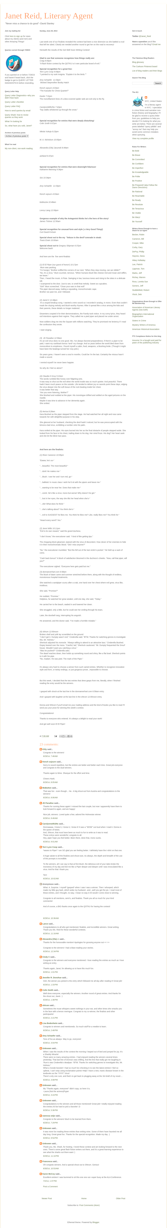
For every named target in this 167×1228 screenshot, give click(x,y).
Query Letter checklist (14, 102)
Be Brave (136, 155)
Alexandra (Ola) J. (50, 939)
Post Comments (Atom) (89, 1205)
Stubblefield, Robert (140, 290)
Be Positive (137, 181)
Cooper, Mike (138, 243)
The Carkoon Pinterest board (144, 66)
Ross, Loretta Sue (140, 282)
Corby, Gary (137, 247)
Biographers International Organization (143, 315)
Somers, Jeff (137, 286)
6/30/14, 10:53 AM (51, 1168)
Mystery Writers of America (143, 325)
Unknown (46, 1048)
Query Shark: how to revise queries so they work (16, 116)
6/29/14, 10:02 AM (51, 878)
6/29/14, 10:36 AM (51, 918)
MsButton (46, 788)
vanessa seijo (48, 1116)
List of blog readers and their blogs (147, 71)
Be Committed (138, 159)
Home (83, 1198)
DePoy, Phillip (138, 252)
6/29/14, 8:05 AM (50, 782)
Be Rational (137, 191)
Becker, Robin (138, 234)
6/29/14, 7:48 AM (50, 756)
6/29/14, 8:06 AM (50, 797)
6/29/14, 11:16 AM (51, 933)
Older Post (120, 1198)
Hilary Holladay (138, 260)
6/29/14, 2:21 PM (50, 1018)
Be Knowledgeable (140, 172)
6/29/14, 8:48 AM (50, 818)
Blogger (96, 1222)
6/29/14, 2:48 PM (50, 1030)
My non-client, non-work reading (19, 148)
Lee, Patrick (137, 264)
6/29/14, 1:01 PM (50, 972)
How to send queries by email (17, 110)
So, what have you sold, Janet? (18, 126)
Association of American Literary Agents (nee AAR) (146, 308)
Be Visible (136, 213)
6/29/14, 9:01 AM (50, 842)
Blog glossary (138, 62)
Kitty (44, 749)
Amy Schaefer (48, 1036)
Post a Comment (50, 1186)
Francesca (47, 1161)
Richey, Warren (138, 277)
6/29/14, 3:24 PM (50, 1095)
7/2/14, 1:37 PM (50, 1181)
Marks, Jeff (137, 273)
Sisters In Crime (139, 320)
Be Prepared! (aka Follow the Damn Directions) (144, 186)
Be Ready (136, 200)
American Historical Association (145, 329)
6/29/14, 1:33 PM (50, 985)
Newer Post (47, 1198)
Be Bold (135, 151)
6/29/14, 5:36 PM (50, 1110)
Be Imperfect (137, 168)
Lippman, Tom (138, 269)
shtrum (45, 1005)
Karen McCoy (48, 1174)
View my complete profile (143, 138)
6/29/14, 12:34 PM (51, 951)
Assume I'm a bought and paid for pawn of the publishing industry (146, 341)
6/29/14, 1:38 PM (50, 1000)
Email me (157, 44)
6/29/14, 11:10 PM (51, 1156)
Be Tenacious (138, 209)
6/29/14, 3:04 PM (50, 1043)
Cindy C (46, 957)
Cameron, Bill (138, 239)
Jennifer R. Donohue (52, 977)
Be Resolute (137, 204)
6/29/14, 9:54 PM (50, 1138)
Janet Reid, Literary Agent (49, 15)
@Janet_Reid (145, 36)
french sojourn (49, 762)
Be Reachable (138, 196)
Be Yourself (137, 221)
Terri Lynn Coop (49, 847)
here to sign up (16, 36)
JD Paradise (48, 803)
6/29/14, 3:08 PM (50, 1080)
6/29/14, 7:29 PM (50, 1123)
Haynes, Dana (138, 256)
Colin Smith (47, 990)
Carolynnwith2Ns (50, 824)
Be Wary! (136, 217)
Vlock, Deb (137, 294)
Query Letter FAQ (12, 106)
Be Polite (136, 176)
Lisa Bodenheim (49, 1023)
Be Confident (137, 164)
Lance (45, 924)
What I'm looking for (13, 121)
